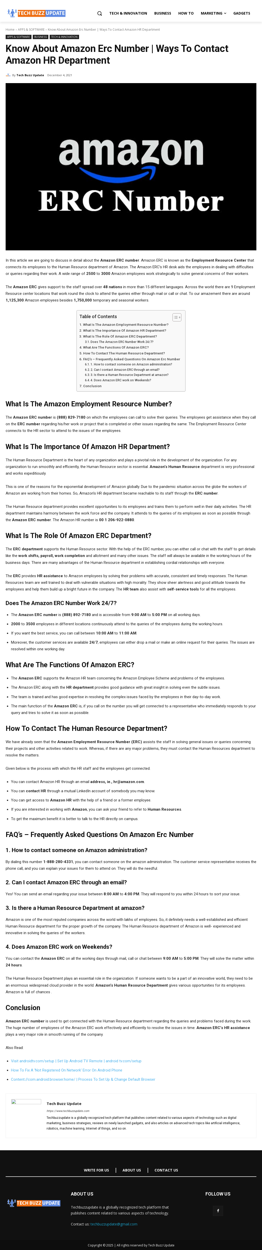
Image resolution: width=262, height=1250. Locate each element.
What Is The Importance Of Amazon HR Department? (124, 330)
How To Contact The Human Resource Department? (124, 353)
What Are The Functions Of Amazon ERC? (116, 347)
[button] (99, 13)
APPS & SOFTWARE (31, 29)
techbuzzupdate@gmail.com (114, 1224)
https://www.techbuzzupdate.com (68, 1111)
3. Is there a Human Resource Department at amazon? (130, 375)
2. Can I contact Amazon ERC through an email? (125, 370)
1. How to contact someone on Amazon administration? (131, 364)
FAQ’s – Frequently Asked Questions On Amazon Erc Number (131, 359)
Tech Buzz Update (30, 75)
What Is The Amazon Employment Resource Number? (126, 324)
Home (10, 29)
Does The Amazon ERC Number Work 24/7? (122, 342)
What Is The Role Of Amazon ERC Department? (120, 336)
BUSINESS (40, 37)
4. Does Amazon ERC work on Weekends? (121, 380)
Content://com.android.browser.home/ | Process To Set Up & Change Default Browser (83, 1079)
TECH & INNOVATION (64, 37)
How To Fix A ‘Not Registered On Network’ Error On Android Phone (66, 1070)
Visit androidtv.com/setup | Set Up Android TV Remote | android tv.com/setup (76, 1061)
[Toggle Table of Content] (174, 317)
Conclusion (92, 386)
